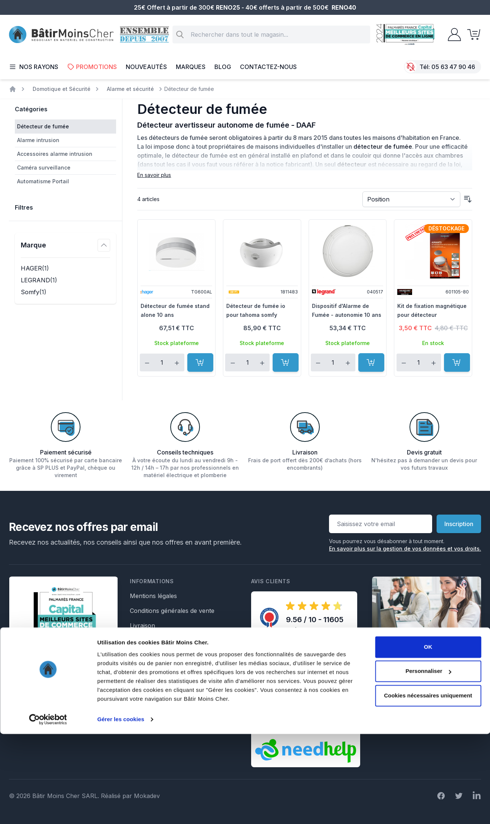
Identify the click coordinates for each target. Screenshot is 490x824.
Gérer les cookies (120, 809)
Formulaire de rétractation (166, 670)
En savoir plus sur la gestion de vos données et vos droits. (405, 548)
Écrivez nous (396, 706)
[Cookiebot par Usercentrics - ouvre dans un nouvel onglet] (48, 809)
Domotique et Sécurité (62, 89)
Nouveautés (146, 66)
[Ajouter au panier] (200, 362)
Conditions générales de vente (172, 610)
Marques (190, 66)
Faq (135, 640)
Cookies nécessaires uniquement (428, 785)
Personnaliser (428, 761)
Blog (222, 66)
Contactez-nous (268, 66)
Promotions (92, 66)
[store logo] (61, 34)
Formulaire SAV (152, 685)
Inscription (458, 524)
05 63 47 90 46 (453, 66)
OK (428, 737)
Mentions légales (153, 596)
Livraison (142, 625)
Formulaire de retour (159, 699)
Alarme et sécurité (130, 89)
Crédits (139, 714)
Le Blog (140, 655)
